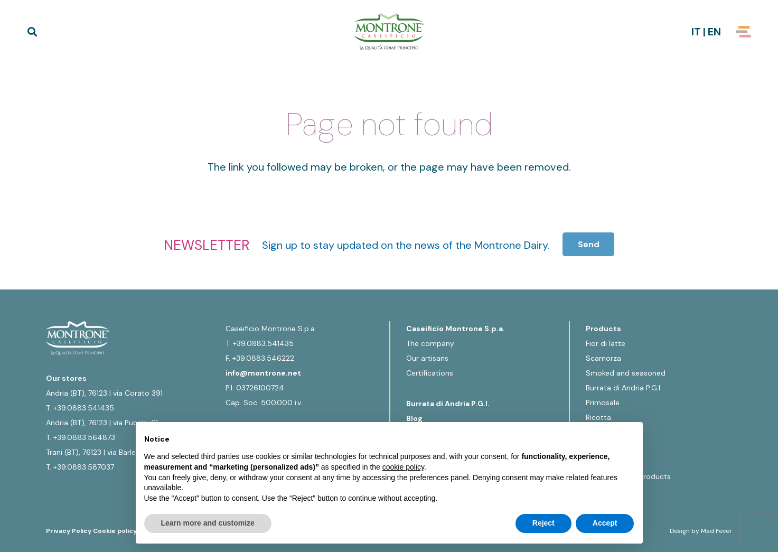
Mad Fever (716, 531)
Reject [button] (543, 523)
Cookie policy (115, 531)
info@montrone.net (263, 373)
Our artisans (427, 358)
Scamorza (603, 358)
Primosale (603, 402)
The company (430, 343)
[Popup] (744, 32)
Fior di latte (605, 343)
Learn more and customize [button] (208, 523)
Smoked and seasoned (625, 373)
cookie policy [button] (403, 467)
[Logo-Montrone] (389, 31)
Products (603, 328)
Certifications (429, 373)
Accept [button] (605, 523)
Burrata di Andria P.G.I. (448, 403)
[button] (32, 31)
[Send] (589, 244)
